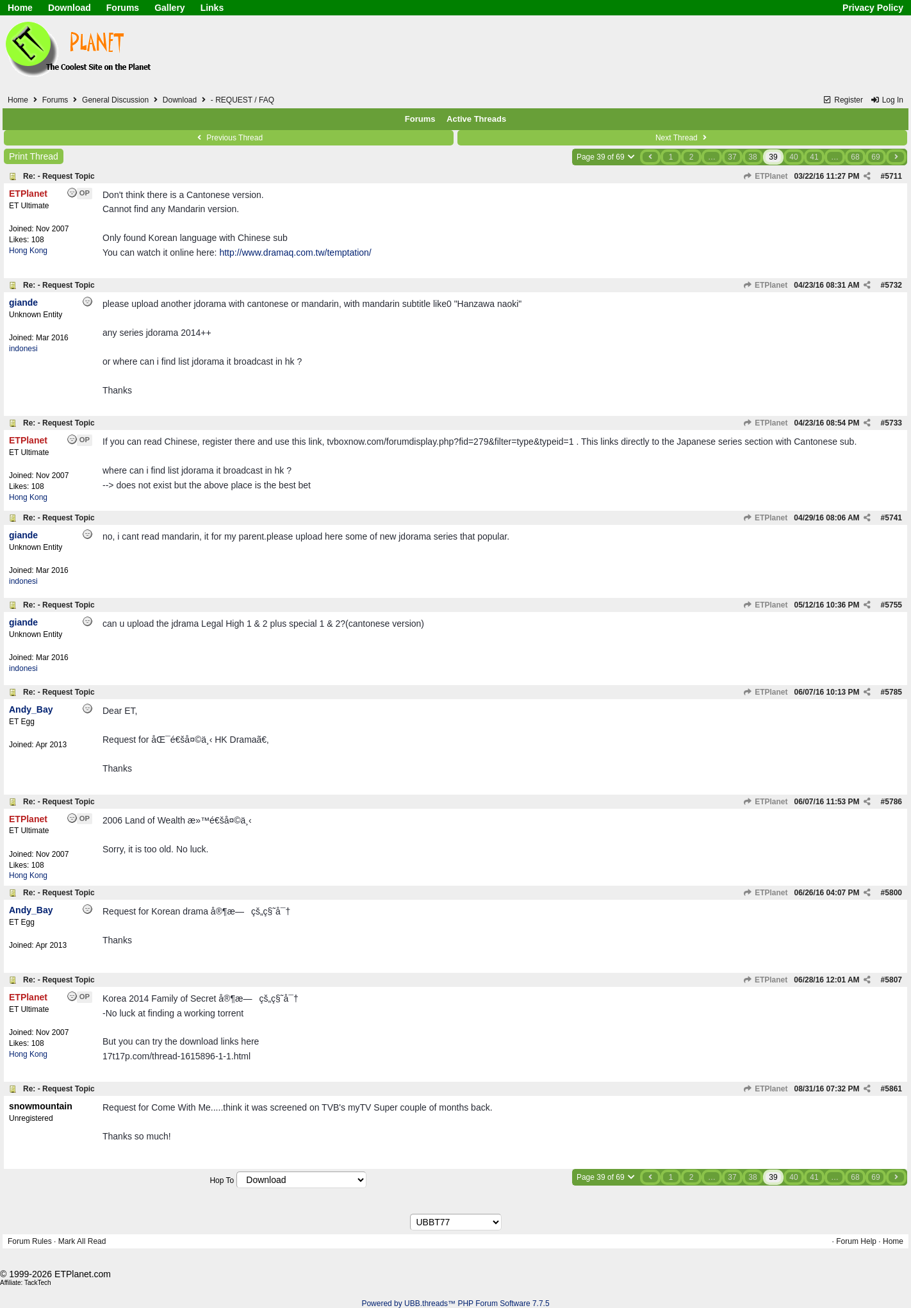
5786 (893, 801)
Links (212, 8)
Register (843, 99)
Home (20, 8)
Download (69, 8)
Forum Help (856, 1241)
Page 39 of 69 (606, 157)
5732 (893, 285)
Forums (122, 8)
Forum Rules (30, 1241)
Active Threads (476, 119)
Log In (886, 99)
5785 (893, 692)
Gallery (169, 8)
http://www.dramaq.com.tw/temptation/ (295, 252)
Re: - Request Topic (59, 176)
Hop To (221, 1180)
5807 (893, 979)
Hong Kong (28, 250)
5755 (893, 604)
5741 (893, 517)
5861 (893, 1088)
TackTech (37, 1282)
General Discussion (115, 99)
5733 (893, 422)
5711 (893, 176)
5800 (893, 892)
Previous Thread (229, 137)
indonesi (23, 348)
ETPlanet (765, 176)
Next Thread (682, 137)
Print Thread (33, 156)
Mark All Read (82, 1241)
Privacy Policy (872, 8)
